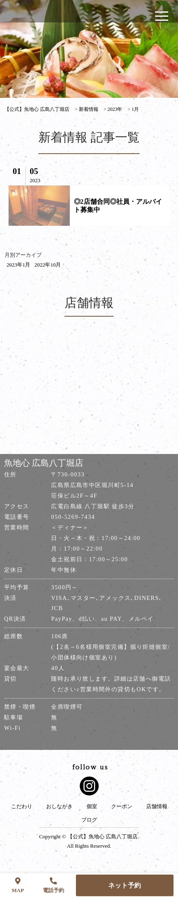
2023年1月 (19, 265)
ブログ (89, 820)
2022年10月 (47, 265)
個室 (92, 806)
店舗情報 (156, 806)
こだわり (21, 806)
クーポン (121, 806)
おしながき (59, 806)
